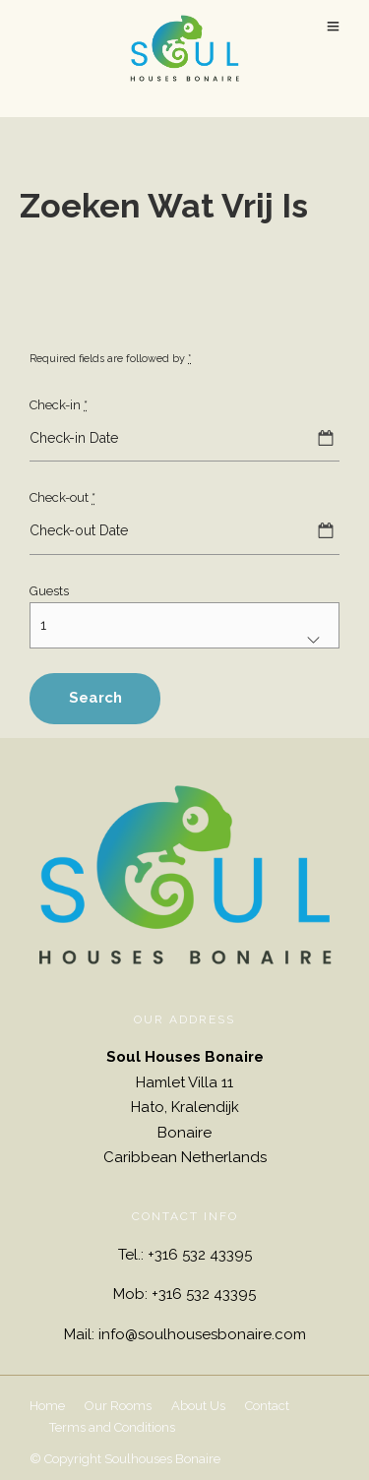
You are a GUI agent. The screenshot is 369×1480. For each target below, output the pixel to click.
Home (47, 1405)
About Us (198, 1405)
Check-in (59, 405)
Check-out (62, 497)
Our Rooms (118, 1405)
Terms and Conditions (112, 1427)
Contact (267, 1405)
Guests (49, 591)
